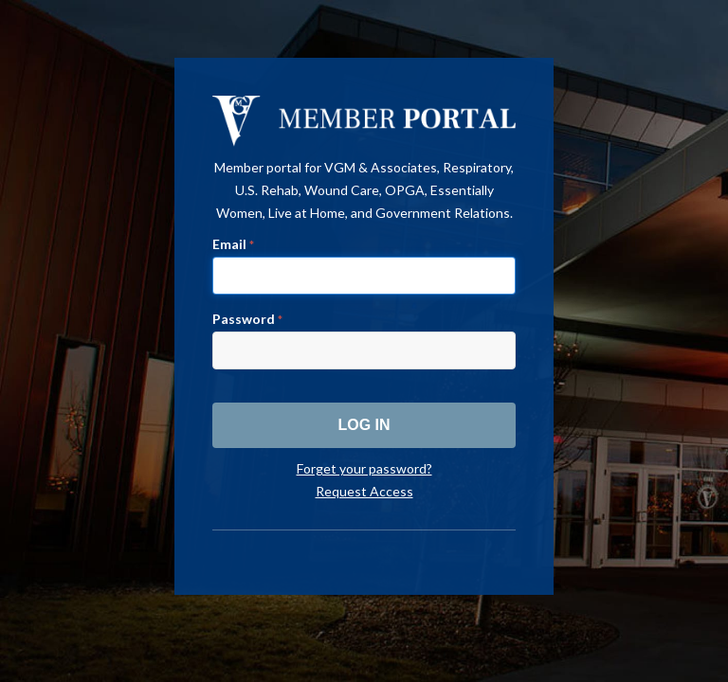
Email (233, 244)
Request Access (364, 491)
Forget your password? (364, 468)
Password (247, 319)
